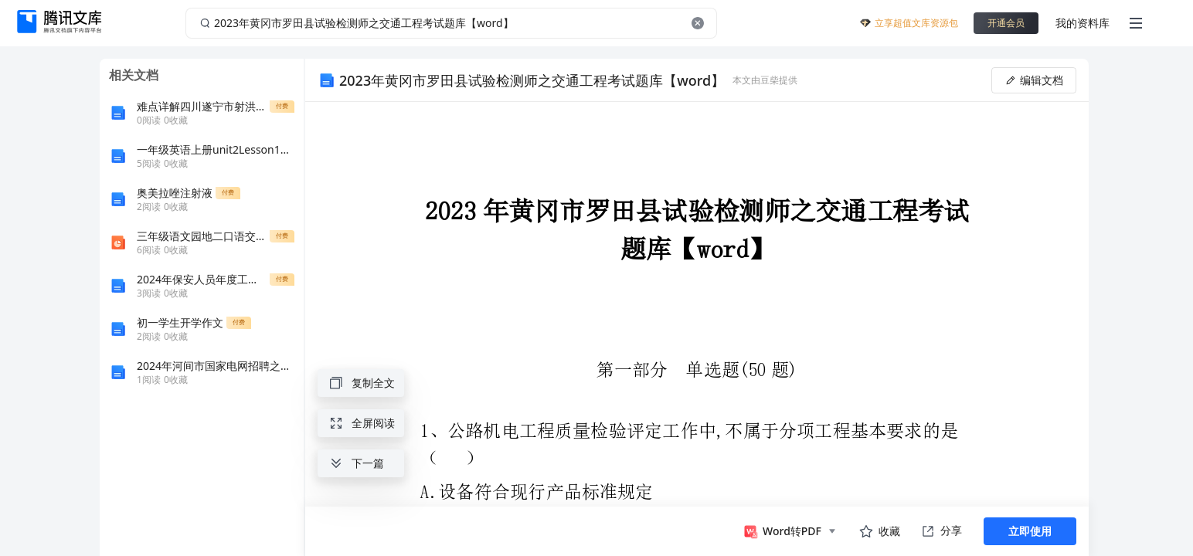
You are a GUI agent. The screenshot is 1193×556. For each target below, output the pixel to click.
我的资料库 (1082, 22)
